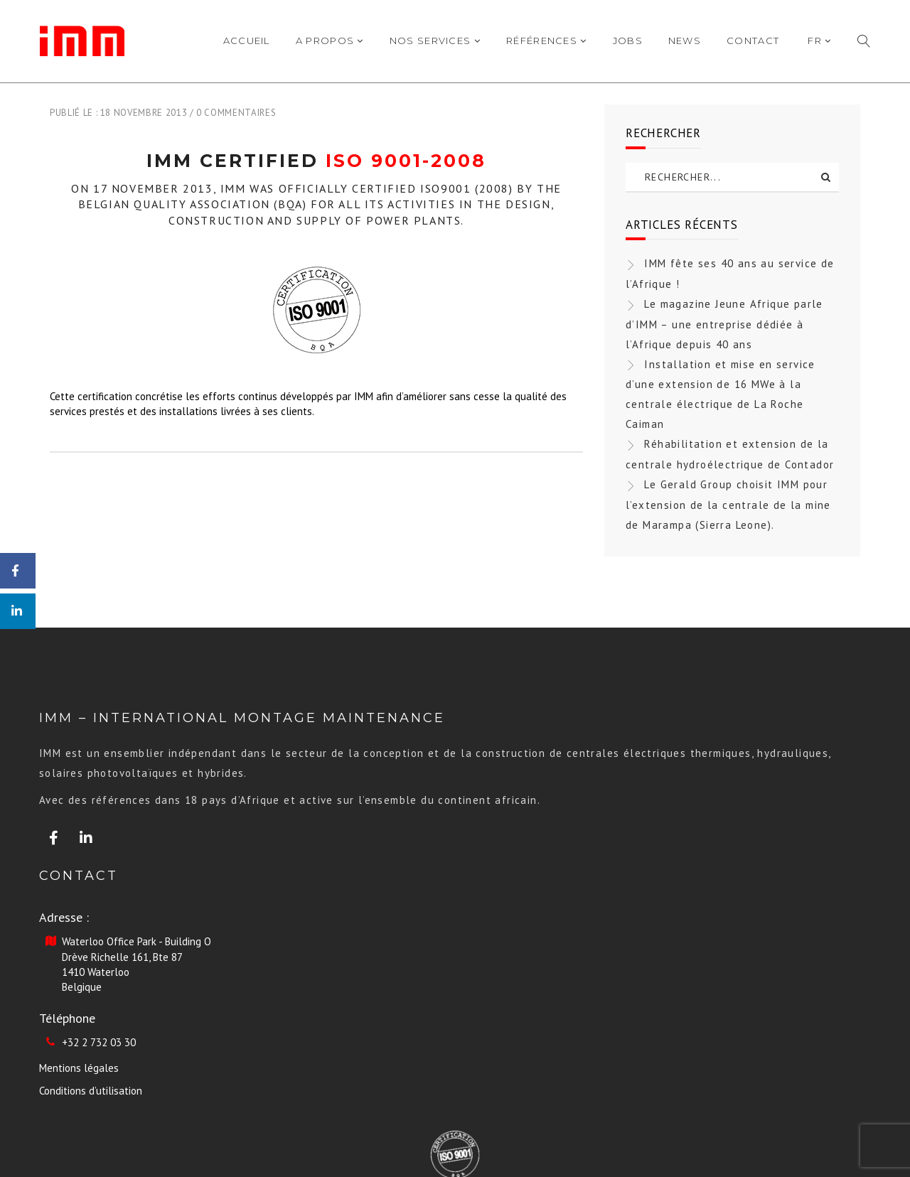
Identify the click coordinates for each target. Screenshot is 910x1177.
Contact (753, 40)
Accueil (246, 40)
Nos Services (435, 40)
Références (546, 40)
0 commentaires (236, 113)
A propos (330, 40)
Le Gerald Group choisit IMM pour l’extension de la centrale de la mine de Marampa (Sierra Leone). (728, 505)
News (684, 40)
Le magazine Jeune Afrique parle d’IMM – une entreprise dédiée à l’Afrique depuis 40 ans (724, 324)
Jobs (628, 40)
